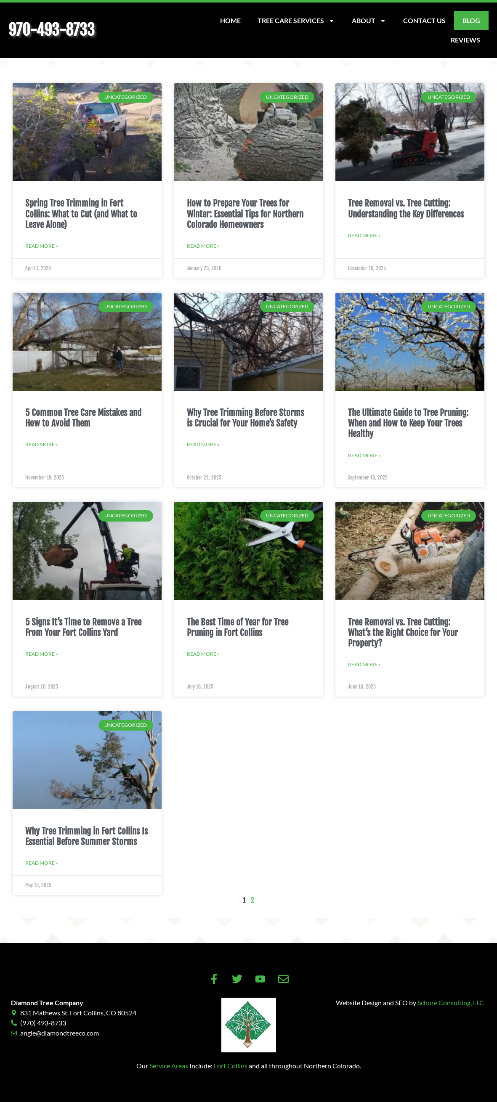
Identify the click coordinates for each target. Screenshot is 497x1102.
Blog (471, 20)
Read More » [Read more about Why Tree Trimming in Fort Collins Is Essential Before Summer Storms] (41, 863)
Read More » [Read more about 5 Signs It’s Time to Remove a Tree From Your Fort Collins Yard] (41, 654)
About (369, 20)
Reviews (465, 40)
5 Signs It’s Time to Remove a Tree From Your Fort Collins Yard (83, 627)
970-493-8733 (51, 30)
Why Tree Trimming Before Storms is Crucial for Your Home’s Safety (245, 418)
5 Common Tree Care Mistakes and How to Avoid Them (83, 418)
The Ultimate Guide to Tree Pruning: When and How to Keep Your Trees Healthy (408, 423)
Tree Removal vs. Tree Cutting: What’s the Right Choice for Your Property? (403, 633)
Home (230, 20)
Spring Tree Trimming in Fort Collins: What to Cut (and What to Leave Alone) (81, 214)
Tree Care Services (296, 20)
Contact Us (424, 20)
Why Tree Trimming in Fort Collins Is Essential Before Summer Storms (86, 836)
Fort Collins (230, 1066)
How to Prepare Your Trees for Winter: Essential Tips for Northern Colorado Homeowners (245, 214)
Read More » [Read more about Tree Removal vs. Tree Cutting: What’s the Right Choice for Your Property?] (364, 664)
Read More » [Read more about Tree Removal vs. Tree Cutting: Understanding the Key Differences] (364, 235)
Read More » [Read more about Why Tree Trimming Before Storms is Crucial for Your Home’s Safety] (203, 444)
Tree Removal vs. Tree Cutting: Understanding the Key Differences (406, 208)
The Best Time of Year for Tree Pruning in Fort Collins (237, 627)
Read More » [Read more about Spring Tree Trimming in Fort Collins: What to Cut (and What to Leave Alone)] (41, 246)
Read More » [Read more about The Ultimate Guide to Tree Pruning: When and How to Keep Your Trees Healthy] (364, 455)
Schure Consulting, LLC (450, 1003)
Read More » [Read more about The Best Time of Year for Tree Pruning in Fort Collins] (203, 654)
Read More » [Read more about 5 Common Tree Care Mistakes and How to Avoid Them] (41, 444)
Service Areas (168, 1066)
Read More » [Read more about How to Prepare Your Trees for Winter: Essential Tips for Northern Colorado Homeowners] (203, 246)
